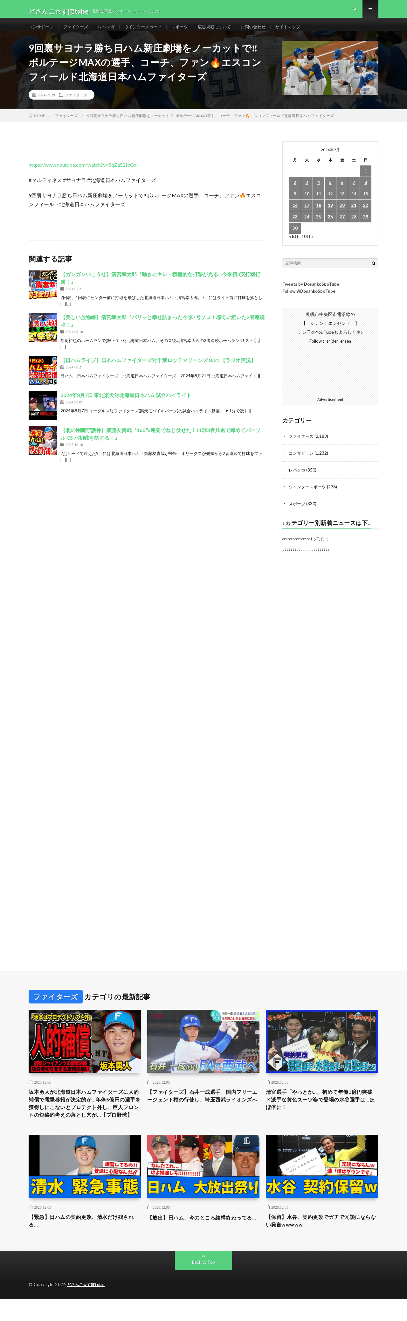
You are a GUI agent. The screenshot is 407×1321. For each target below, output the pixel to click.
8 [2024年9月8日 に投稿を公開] (365, 192)
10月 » (308, 246)
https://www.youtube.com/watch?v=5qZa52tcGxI (83, 175)
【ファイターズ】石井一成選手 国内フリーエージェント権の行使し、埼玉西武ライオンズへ (203, 1109)
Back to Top (204, 1284)
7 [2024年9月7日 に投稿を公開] (354, 192)
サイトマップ (302, 31)
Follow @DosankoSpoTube (308, 301)
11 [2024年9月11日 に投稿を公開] (318, 204)
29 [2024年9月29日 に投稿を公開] (365, 227)
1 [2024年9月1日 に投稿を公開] (365, 181)
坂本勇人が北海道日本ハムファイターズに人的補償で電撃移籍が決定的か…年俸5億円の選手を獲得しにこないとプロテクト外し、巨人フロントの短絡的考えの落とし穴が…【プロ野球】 (85, 1118)
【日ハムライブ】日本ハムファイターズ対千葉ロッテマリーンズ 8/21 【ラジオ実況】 (158, 370)
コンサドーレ (42, 31)
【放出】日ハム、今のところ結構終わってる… (203, 1242)
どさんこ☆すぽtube (87, 1306)
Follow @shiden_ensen (330, 351)
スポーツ (188, 31)
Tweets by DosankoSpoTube (310, 294)
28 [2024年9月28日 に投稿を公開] (353, 227)
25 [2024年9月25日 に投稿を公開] (318, 227)
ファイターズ (78, 31)
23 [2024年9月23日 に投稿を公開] (295, 227)
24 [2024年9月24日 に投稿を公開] (306, 227)
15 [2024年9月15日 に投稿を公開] (365, 204)
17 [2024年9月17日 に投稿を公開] (306, 215)
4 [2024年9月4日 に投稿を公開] (318, 192)
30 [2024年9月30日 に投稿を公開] (295, 238)
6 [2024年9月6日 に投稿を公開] (342, 192)
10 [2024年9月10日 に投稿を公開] (306, 204)
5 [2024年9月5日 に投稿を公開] (330, 192)
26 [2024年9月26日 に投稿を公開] (330, 227)
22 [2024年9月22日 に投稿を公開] (365, 215)
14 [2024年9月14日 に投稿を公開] (353, 204)
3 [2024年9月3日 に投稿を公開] (307, 192)
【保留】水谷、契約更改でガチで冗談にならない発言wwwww (322, 1242)
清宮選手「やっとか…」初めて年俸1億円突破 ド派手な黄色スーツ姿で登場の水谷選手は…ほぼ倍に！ (322, 1109)
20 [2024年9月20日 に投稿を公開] (342, 215)
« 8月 (294, 246)
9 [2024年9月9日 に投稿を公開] (295, 204)
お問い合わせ (265, 31)
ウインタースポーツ (149, 31)
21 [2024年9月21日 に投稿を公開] (353, 215)
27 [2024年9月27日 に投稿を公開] (342, 227)
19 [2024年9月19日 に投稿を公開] (330, 215)
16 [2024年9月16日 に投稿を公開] (295, 215)
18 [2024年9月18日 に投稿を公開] (318, 215)
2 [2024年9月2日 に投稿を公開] (295, 192)
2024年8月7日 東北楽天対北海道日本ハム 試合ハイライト (125, 405)
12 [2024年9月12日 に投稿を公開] (330, 204)
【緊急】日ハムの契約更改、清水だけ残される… (85, 1242)
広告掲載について (225, 31)
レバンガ (111, 31)
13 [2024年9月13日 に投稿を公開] (342, 204)
